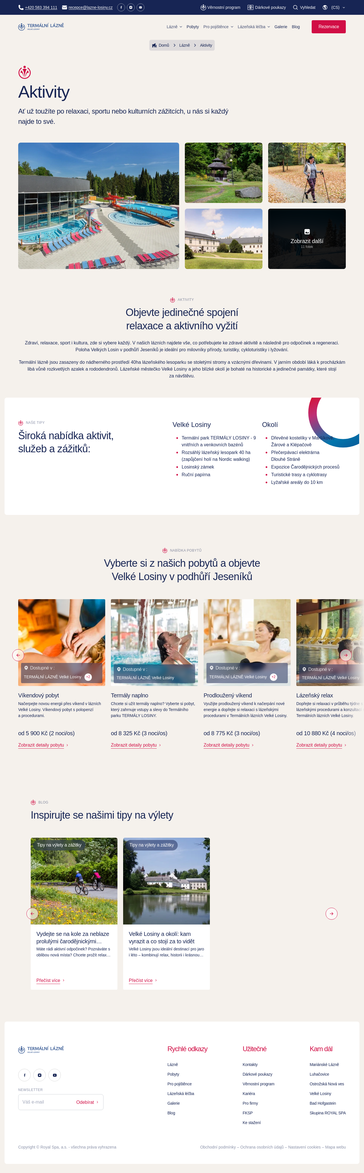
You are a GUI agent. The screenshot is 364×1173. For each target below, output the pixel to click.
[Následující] (346, 655)
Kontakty (250, 1064)
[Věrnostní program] (220, 7)
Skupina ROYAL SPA (328, 1113)
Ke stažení (252, 1122)
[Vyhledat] (304, 7)
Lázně (174, 26)
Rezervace (328, 26)
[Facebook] (121, 7)
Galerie (280, 26)
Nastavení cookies (304, 1147)
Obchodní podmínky (218, 1147)
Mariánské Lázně (324, 1064)
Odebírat (87, 1102)
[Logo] (61, 1049)
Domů (160, 45)
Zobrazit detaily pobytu (43, 745)
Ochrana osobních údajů (262, 1147)
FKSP (248, 1113)
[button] (334, 7)
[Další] (333, 914)
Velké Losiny (320, 1093)
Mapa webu (335, 1147)
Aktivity (202, 45)
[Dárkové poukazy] (266, 7)
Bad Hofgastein (323, 1103)
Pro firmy (250, 1103)
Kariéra (249, 1093)
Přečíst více (50, 980)
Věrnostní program (258, 1084)
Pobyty (193, 26)
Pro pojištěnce (218, 26)
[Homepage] (41, 26)
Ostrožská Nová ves (327, 1084)
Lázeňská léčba (254, 26)
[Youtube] (140, 7)
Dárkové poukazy (257, 1074)
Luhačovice (319, 1074)
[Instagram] (131, 7)
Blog (296, 26)
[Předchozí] (18, 655)
